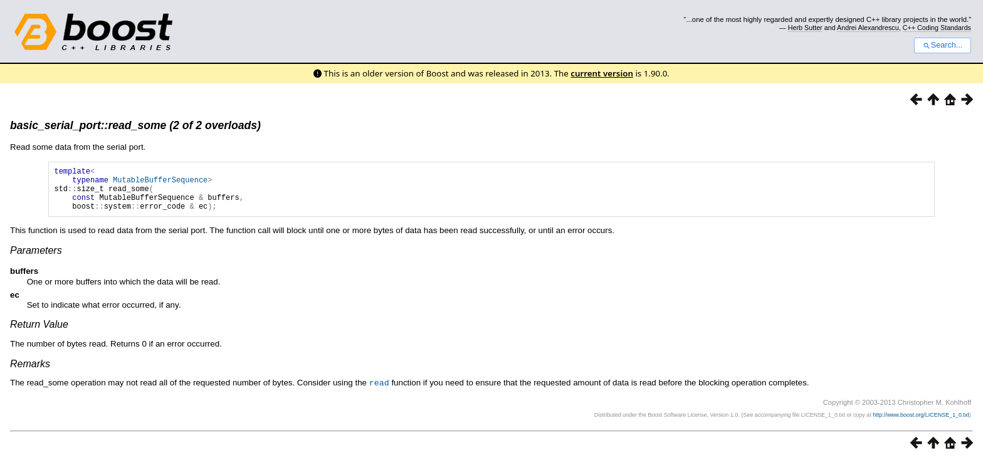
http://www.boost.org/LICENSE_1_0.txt (921, 423)
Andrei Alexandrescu (868, 27)
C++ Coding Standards (937, 27)
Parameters (36, 259)
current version (601, 73)
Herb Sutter (805, 27)
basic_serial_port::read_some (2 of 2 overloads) (135, 125)
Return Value (39, 333)
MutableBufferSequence (160, 183)
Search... (942, 45)
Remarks (30, 373)
